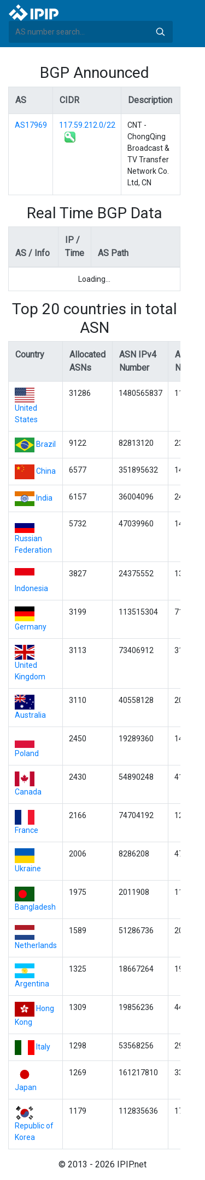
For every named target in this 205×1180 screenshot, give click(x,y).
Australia (30, 715)
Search (160, 32)
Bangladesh (35, 907)
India (44, 497)
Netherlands (36, 945)
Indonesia (31, 588)
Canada (28, 791)
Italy (43, 1046)
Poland (27, 753)
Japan (26, 1087)
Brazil (46, 444)
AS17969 (31, 125)
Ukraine (28, 868)
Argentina (32, 983)
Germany (30, 626)
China (46, 471)
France (26, 830)
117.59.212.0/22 (87, 125)
